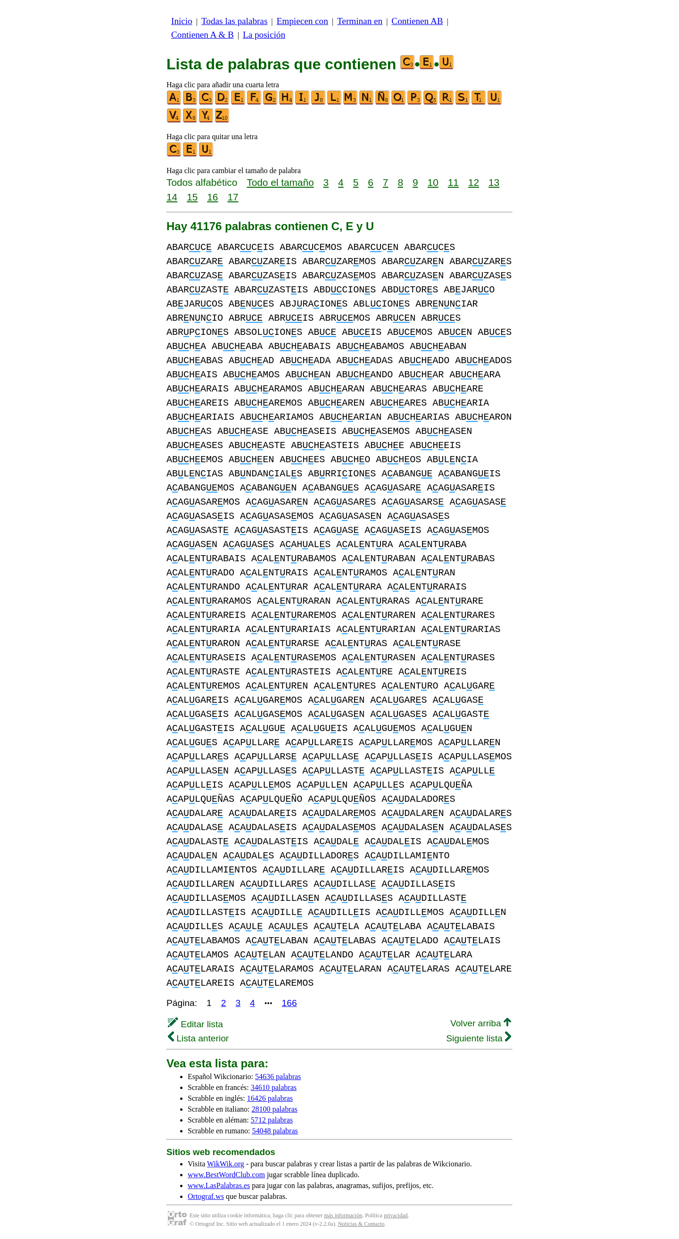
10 (433, 182)
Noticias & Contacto (361, 1224)
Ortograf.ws (206, 1196)
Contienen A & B (202, 35)
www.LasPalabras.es (219, 1185)
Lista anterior (198, 1038)
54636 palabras (278, 1077)
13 (494, 182)
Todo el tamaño (280, 182)
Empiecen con (302, 21)
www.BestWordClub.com (226, 1175)
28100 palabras (275, 1109)
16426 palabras (270, 1098)
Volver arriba (480, 1023)
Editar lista (195, 1024)
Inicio (181, 21)
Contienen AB (417, 21)
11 (453, 182)
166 (289, 1003)
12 (473, 182)
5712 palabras (272, 1120)
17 (232, 196)
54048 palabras (275, 1131)
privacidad (396, 1215)
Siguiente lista (478, 1038)
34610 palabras (274, 1087)
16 (212, 196)
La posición (264, 35)
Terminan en (359, 21)
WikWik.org (225, 1164)
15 (192, 196)
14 (171, 196)
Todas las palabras (234, 21)
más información (343, 1215)
